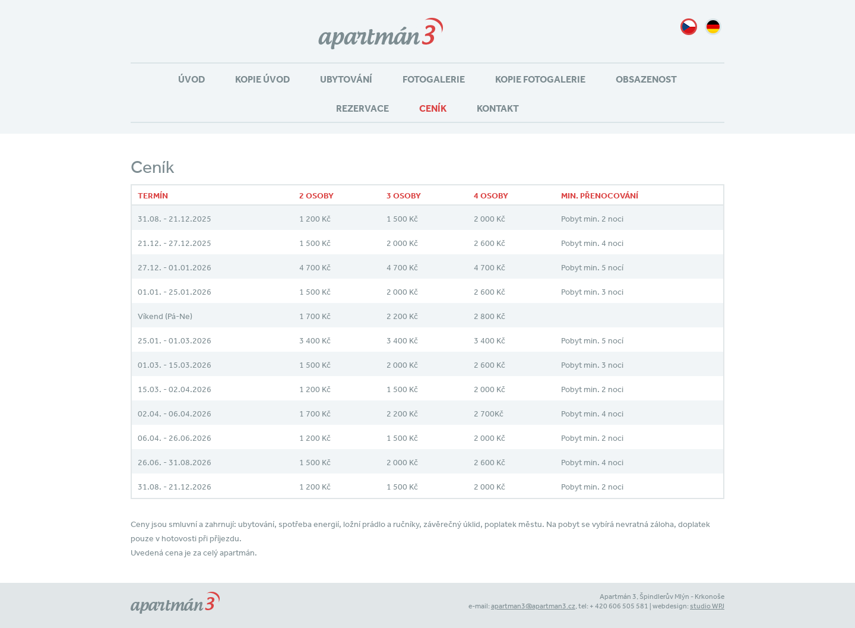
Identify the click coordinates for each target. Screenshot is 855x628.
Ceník (432, 108)
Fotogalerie (434, 79)
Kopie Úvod (262, 79)
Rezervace (362, 108)
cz (688, 26)
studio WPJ (707, 606)
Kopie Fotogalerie (540, 79)
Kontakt (498, 108)
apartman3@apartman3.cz (533, 606)
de (713, 26)
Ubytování (346, 79)
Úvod (191, 79)
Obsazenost (646, 79)
